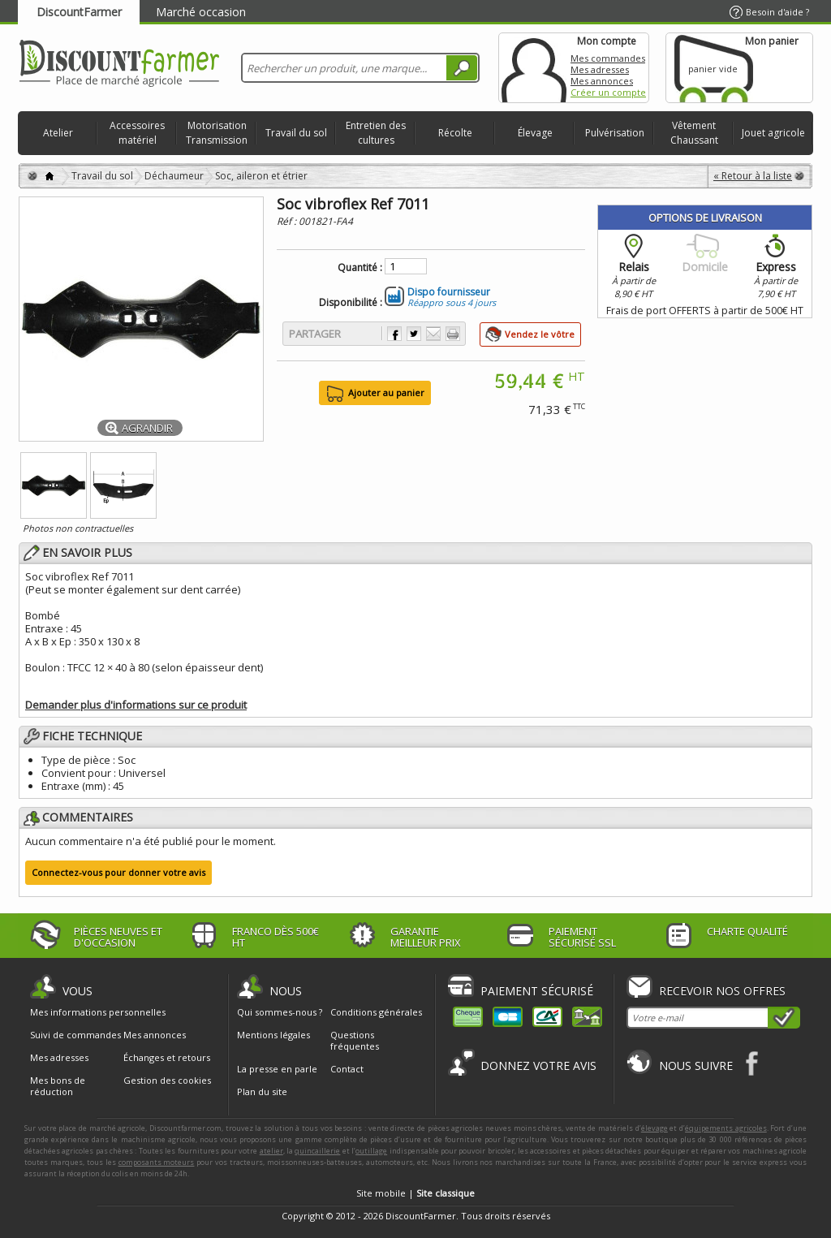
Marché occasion (201, 11)
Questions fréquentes (354, 1040)
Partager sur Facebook (394, 333)
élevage (654, 1128)
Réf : (288, 221)
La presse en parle (277, 1069)
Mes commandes (608, 58)
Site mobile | (415, 1193)
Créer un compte (608, 92)
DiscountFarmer (79, 11)
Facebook (752, 1063)
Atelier (58, 133)
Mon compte (534, 67)
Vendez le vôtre (540, 334)
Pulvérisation (614, 133)
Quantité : (360, 267)
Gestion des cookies (167, 1080)
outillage (371, 1150)
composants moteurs (156, 1162)
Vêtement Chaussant (694, 133)
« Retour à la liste (752, 176)
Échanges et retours (166, 1057)
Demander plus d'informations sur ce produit (136, 704)
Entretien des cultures (376, 133)
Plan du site (262, 1091)
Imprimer (453, 333)
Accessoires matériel (137, 133)
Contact (347, 1069)
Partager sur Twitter (414, 333)
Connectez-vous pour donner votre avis (118, 872)
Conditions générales (376, 1012)
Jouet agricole (773, 133)
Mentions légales (273, 1035)
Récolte (455, 133)
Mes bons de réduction (57, 1086)
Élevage (535, 133)
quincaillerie (317, 1150)
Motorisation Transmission (217, 133)
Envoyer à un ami (433, 333)
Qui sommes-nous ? (279, 1012)
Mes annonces (602, 81)
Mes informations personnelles (98, 1012)
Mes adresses (600, 69)
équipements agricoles (726, 1128)
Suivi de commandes (75, 1035)
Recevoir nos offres (722, 991)
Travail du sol (296, 133)
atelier (271, 1150)
